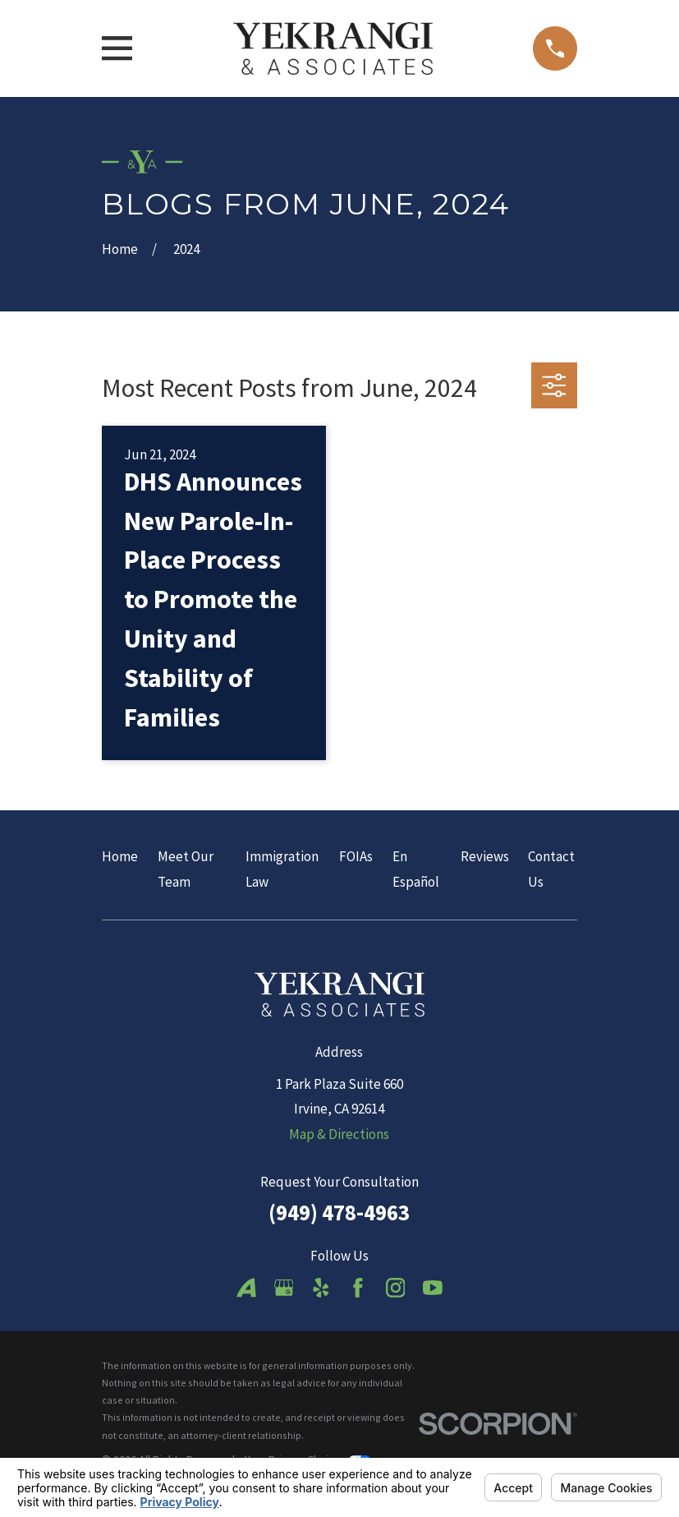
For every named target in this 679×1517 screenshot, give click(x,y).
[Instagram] (396, 1288)
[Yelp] (321, 1288)
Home (120, 856)
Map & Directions (339, 1134)
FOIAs (356, 856)
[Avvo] (246, 1288)
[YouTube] (433, 1288)
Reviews (485, 856)
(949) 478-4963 (339, 1212)
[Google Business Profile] (284, 1288)
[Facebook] (358, 1288)
